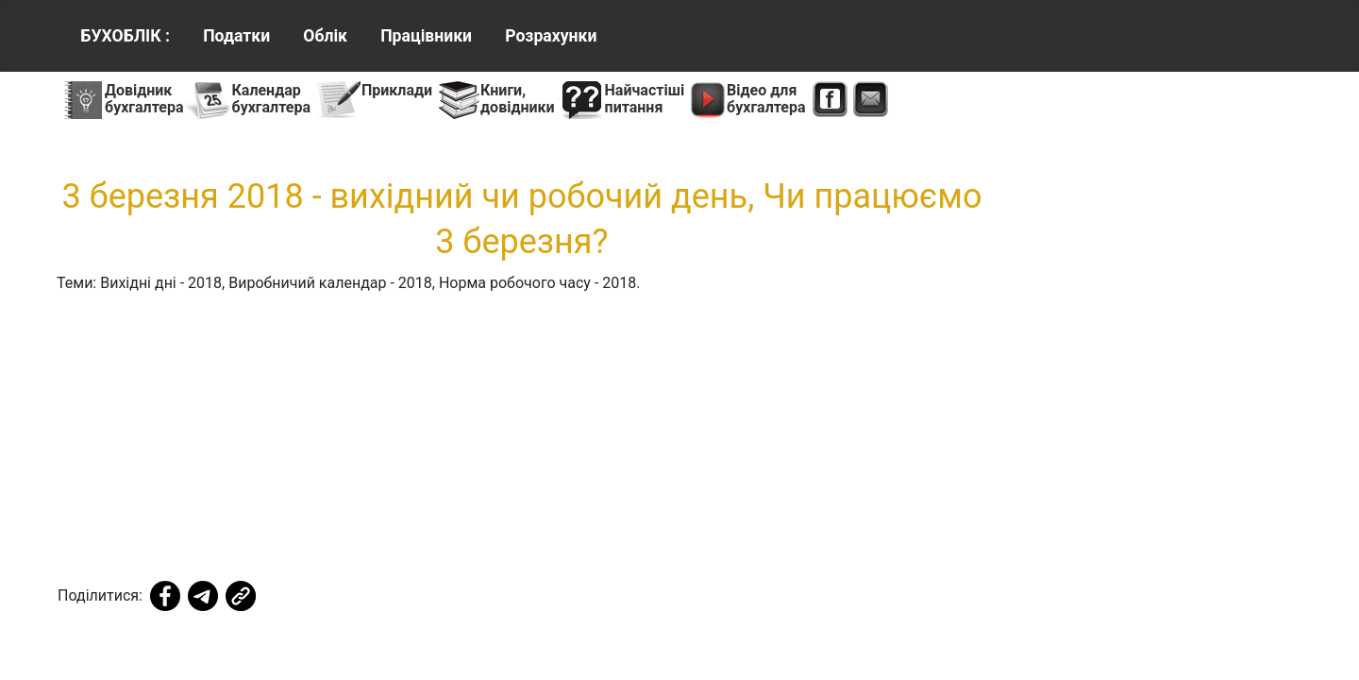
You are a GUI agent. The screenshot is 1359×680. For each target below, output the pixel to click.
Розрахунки (550, 35)
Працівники (426, 35)
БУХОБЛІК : (125, 35)
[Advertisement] (522, 442)
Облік (325, 35)
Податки (236, 35)
